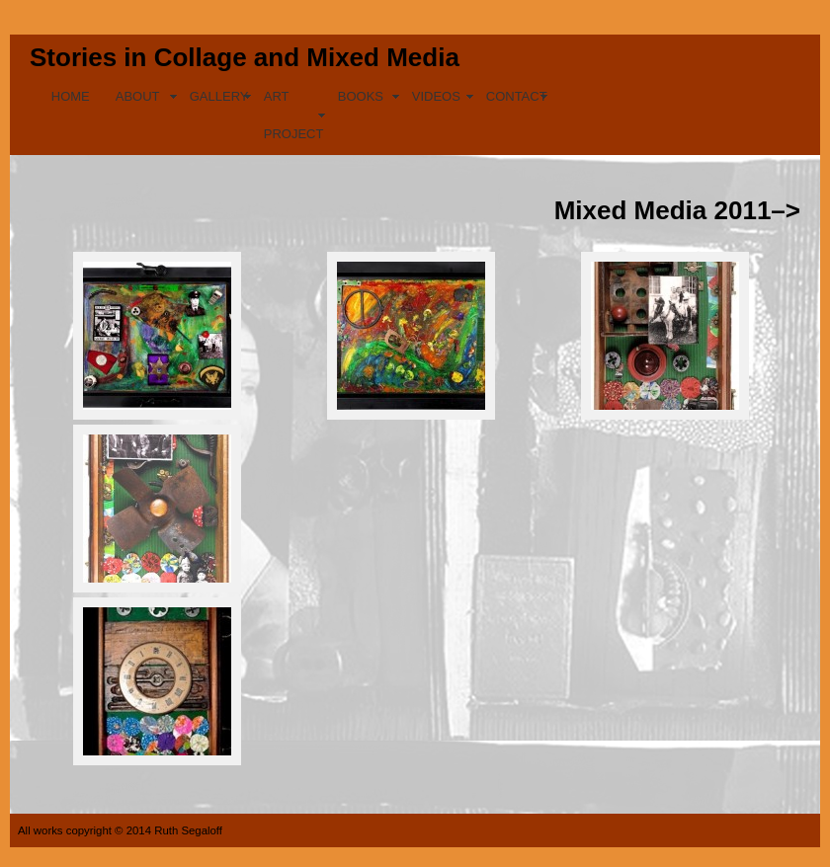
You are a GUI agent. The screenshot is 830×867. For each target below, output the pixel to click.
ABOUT (138, 96)
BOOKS (360, 96)
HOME (70, 96)
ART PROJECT (294, 115)
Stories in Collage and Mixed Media (244, 57)
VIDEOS (436, 96)
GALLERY (219, 96)
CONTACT (516, 96)
